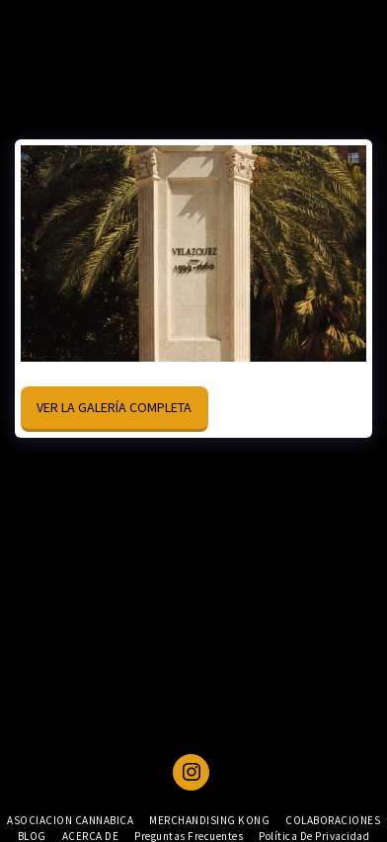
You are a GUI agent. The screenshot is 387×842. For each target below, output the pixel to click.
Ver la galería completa (114, 407)
